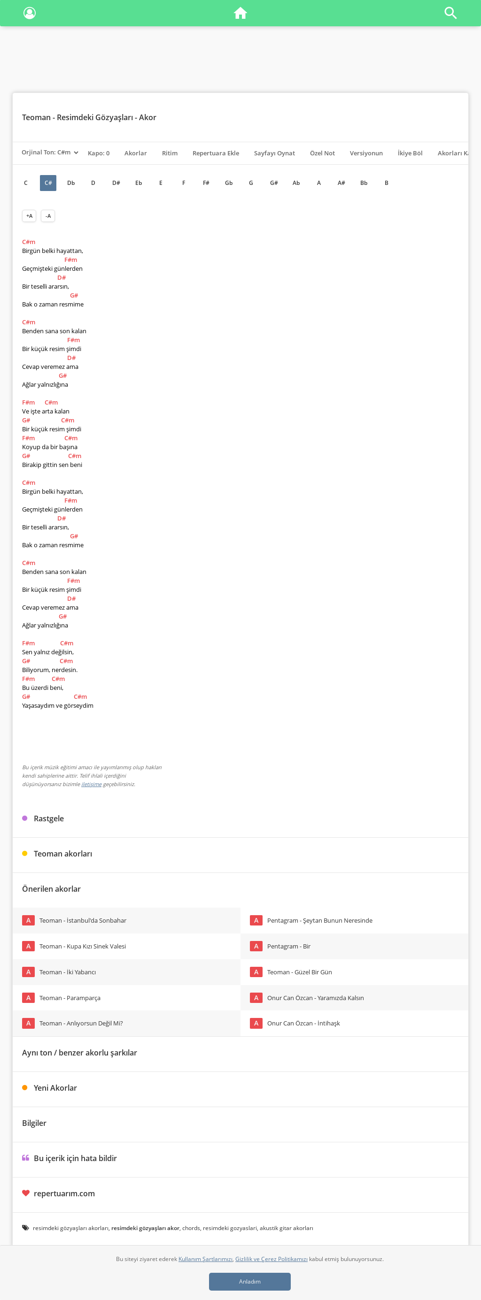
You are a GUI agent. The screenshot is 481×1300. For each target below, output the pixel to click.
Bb (363, 183)
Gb (229, 183)
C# (48, 183)
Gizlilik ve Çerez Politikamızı (271, 1259)
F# (206, 183)
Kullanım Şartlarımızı (205, 1259)
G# (274, 183)
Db (71, 183)
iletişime (91, 784)
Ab (296, 183)
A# (341, 183)
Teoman (36, 117)
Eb (138, 183)
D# (116, 183)
